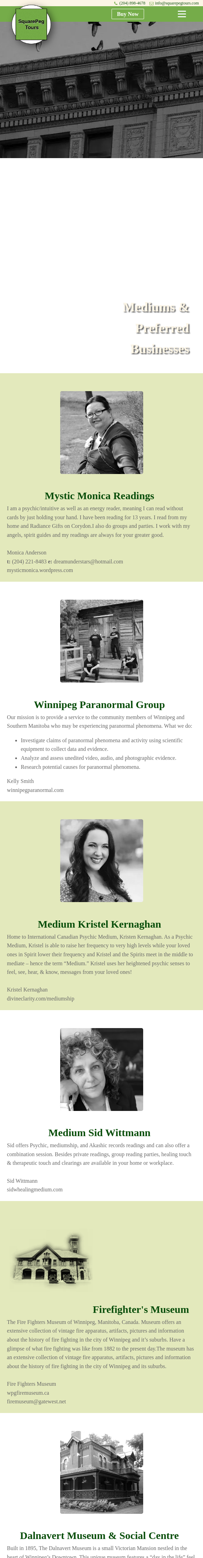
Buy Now (128, 14)
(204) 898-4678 (132, 3)
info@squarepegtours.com (177, 3)
